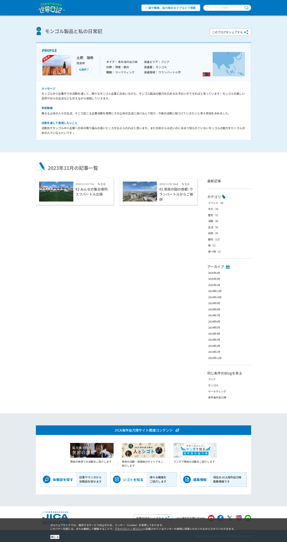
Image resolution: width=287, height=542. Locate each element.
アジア (212, 379)
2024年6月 (214, 321)
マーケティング (217, 391)
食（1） (212, 245)
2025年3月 (214, 273)
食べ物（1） (215, 251)
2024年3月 (214, 339)
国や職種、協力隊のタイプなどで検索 (172, 8)
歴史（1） (214, 215)
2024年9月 (214, 303)
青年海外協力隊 (217, 397)
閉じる (55, 537)
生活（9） (214, 227)
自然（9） (214, 233)
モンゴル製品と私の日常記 (73, 31)
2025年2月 (214, 279)
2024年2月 (214, 346)
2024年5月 (214, 327)
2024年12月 (215, 291)
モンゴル (213, 385)
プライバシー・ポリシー (129, 529)
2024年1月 (214, 352)
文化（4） (214, 209)
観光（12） (214, 239)
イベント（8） (216, 203)
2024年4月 (214, 333)
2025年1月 (214, 285)
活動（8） (214, 221)
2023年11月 (215, 358)
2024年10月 (215, 297)
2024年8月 (214, 309)
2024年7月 (214, 315)
